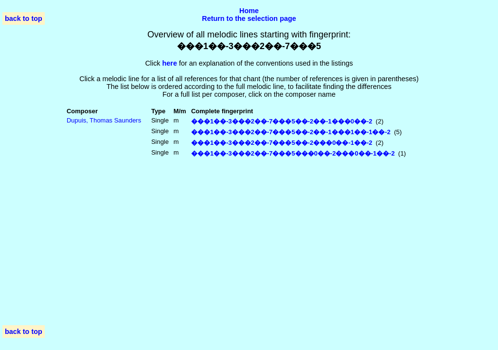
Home (249, 11)
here (169, 63)
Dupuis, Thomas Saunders (104, 120)
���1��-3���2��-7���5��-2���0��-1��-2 (281, 142)
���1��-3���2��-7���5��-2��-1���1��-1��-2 (291, 132)
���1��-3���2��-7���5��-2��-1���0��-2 (281, 121)
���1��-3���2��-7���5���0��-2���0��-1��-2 (293, 153)
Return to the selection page (249, 18)
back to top (23, 18)
